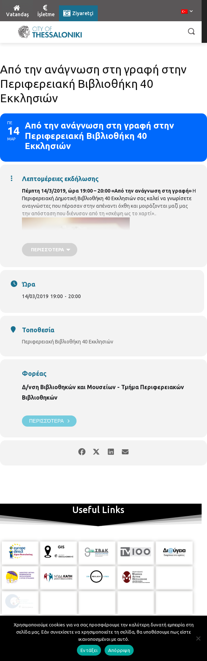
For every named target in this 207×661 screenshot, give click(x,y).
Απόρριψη (119, 650)
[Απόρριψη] (198, 638)
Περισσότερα (49, 421)
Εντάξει (88, 650)
